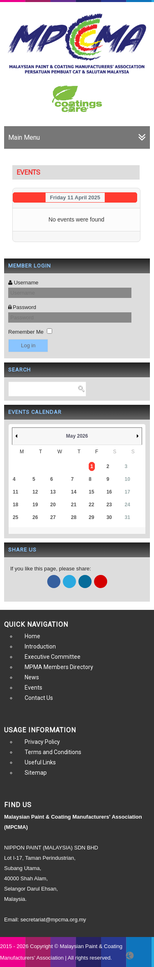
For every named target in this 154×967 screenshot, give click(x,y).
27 (52, 517)
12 (35, 492)
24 (127, 505)
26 (35, 517)
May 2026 (77, 436)
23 (109, 505)
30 (109, 517)
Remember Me (26, 332)
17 (127, 492)
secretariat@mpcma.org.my (53, 919)
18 (15, 505)
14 (73, 492)
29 (91, 517)
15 (91, 492)
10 (127, 479)
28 (73, 517)
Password (24, 307)
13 (52, 492)
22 (91, 505)
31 (127, 517)
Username (26, 282)
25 (15, 517)
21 (73, 505)
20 (52, 505)
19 (35, 505)
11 (15, 492)
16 (109, 492)
